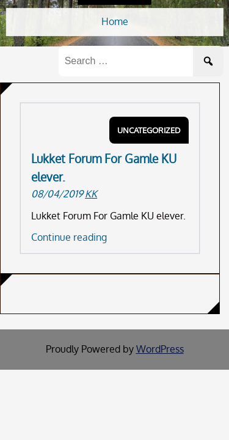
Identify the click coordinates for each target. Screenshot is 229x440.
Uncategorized (149, 130)
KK (91, 194)
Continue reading (69, 237)
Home (114, 21)
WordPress (160, 349)
